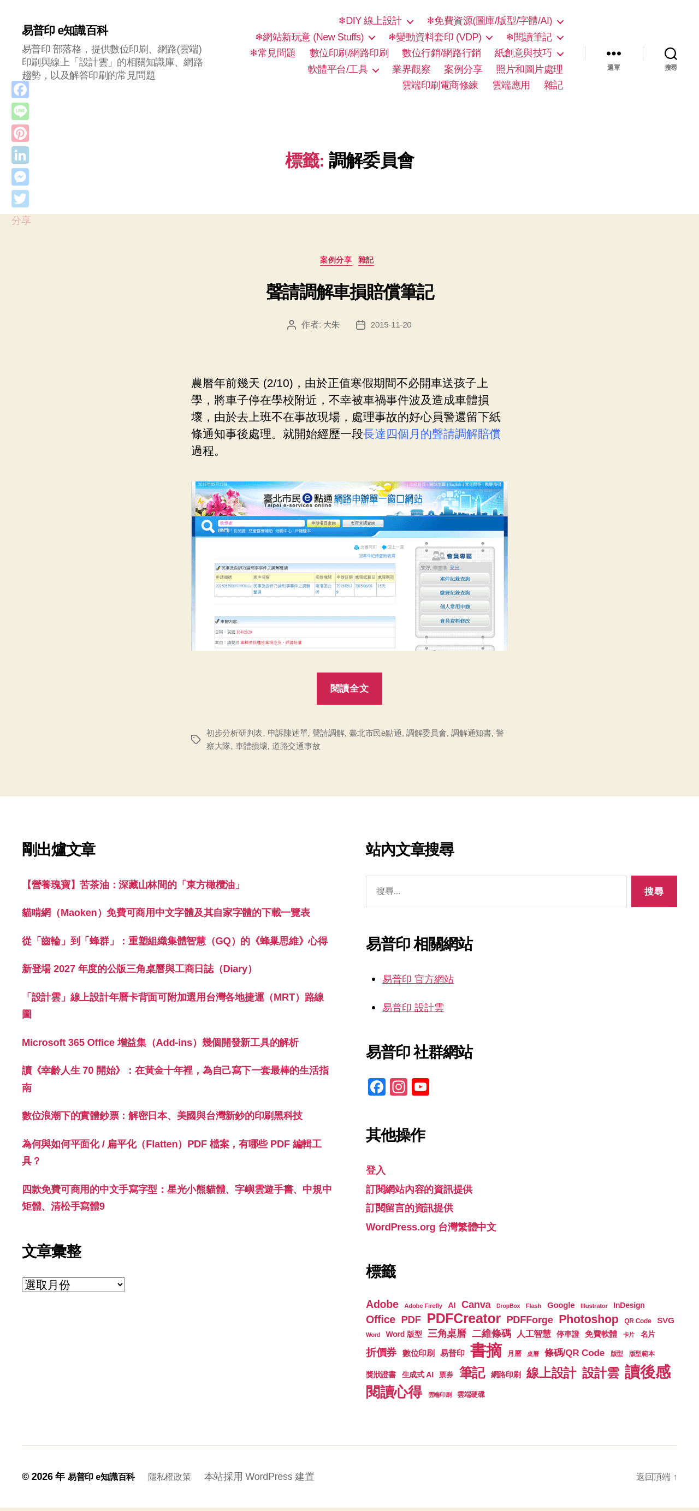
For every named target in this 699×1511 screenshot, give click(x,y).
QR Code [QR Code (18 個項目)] (637, 1324)
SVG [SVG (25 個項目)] (665, 1323)
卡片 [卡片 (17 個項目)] (629, 1338)
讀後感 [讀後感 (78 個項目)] (647, 1375)
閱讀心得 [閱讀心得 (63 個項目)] (394, 1395)
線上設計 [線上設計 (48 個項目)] (551, 1376)
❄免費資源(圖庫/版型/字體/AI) (489, 20)
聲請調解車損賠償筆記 (350, 295)
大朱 (330, 327)
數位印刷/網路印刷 (349, 52)
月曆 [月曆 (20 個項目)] (514, 1357)
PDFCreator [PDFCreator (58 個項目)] (463, 1321)
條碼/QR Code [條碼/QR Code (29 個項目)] (574, 1356)
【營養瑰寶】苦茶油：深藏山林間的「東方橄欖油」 (152, 887)
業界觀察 (411, 69)
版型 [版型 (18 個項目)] (617, 1357)
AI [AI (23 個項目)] (451, 1308)
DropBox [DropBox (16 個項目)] (508, 1309)
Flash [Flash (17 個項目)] (534, 1309)
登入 (377, 1173)
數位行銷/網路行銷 (441, 52)
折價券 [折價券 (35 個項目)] (381, 1355)
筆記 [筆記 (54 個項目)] (472, 1376)
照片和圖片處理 (529, 69)
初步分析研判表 (236, 735)
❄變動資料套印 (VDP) (435, 37)
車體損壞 (275, 748)
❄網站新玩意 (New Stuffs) (309, 37)
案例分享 (463, 69)
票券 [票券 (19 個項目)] (446, 1378)
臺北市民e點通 (386, 735)
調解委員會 (439, 735)
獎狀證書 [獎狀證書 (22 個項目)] (381, 1377)
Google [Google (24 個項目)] (560, 1308)
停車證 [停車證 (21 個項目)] (567, 1338)
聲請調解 (336, 735)
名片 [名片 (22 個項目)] (648, 1337)
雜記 (553, 85)
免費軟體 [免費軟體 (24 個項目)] (601, 1337)
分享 (21, 220)
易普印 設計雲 (418, 1010)
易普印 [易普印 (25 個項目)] (452, 1356)
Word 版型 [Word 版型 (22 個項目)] (404, 1337)
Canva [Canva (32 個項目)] (476, 1307)
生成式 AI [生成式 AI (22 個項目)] (418, 1377)
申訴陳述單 (292, 735)
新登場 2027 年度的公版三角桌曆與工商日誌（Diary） (159, 1006)
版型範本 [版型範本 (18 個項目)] (642, 1357)
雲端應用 (511, 85)
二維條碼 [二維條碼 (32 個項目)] (491, 1336)
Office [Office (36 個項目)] (380, 1323)
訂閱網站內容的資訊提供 (428, 1192)
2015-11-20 (391, 327)
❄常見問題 (273, 52)
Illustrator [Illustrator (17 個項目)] (594, 1309)
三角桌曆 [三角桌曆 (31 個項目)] (447, 1336)
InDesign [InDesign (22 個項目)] (628, 1308)
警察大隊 (237, 748)
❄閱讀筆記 (529, 37)
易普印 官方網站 (424, 981)
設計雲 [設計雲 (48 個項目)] (600, 1376)
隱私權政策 (180, 1479)
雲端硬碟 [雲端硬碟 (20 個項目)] (471, 1398)
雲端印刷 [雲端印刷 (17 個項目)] (440, 1398)
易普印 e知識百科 (71, 31)
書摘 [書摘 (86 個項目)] (485, 1354)
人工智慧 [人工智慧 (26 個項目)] (534, 1337)
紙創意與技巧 (523, 52)
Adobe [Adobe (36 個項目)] (382, 1307)
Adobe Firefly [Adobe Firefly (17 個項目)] (423, 1309)
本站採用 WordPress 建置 (273, 1479)
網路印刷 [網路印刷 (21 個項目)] (506, 1378)
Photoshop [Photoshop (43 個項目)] (589, 1322)
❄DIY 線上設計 (370, 20)
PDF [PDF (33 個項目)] (411, 1323)
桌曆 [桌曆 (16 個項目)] (532, 1357)
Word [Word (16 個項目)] (373, 1338)
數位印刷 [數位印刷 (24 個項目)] (418, 1356)
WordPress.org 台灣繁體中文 (441, 1229)
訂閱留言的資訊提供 (417, 1210)
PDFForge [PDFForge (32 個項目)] (529, 1323)
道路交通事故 (323, 748)
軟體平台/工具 (338, 69)
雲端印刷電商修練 (440, 85)
